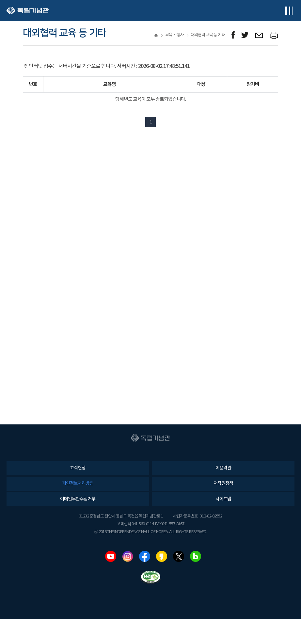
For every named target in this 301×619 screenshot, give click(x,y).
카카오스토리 (161, 556)
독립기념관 (28, 10)
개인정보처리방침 (77, 483)
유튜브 (110, 556)
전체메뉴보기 (288, 10)
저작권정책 (223, 483)
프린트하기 (274, 35)
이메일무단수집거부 (77, 499)
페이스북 (144, 556)
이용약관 (223, 468)
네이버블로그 (195, 556)
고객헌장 (78, 468)
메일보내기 (259, 35)
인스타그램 (127, 556)
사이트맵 (223, 499)
